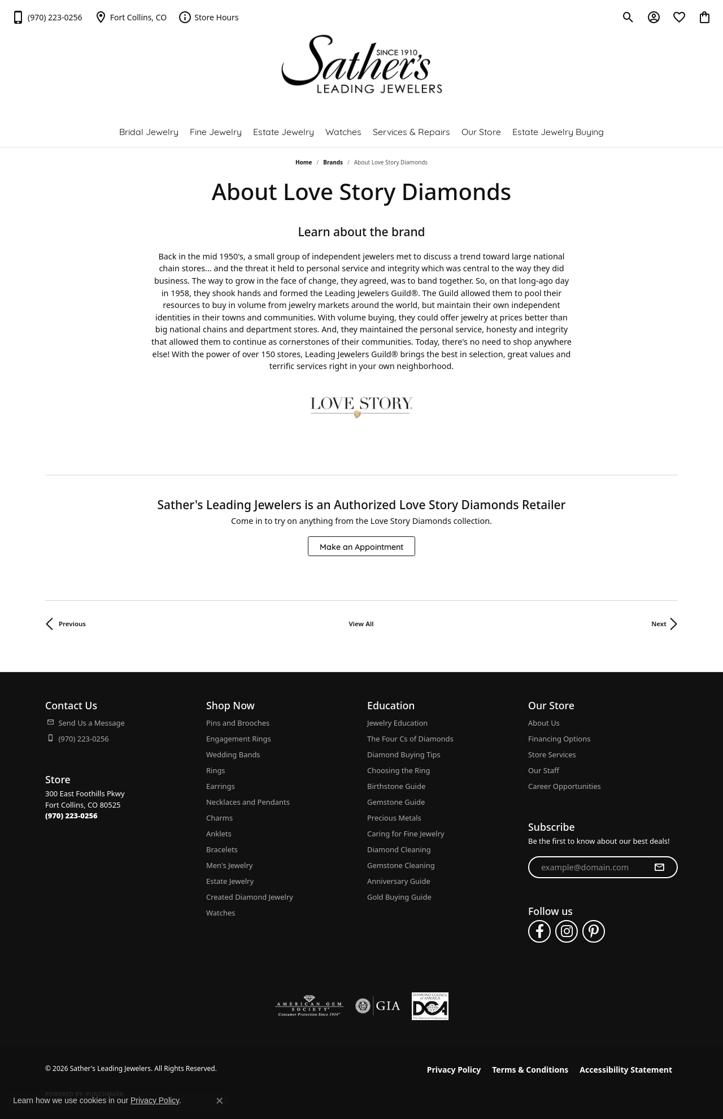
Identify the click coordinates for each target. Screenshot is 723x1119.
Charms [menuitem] (219, 818)
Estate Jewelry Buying (558, 131)
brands (333, 162)
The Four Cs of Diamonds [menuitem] (410, 739)
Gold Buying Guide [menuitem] (399, 897)
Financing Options (559, 739)
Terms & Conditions (530, 1069)
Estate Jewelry (283, 131)
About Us (544, 723)
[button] (628, 17)
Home (303, 162)
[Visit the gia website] (377, 1006)
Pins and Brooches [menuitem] (237, 723)
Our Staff (543, 770)
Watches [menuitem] (220, 913)
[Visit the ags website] (309, 1006)
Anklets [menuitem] (219, 834)
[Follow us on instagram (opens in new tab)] (566, 931)
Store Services (552, 754)
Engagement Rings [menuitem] (238, 739)
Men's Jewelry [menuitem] (229, 865)
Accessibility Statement (626, 1069)
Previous (72, 623)
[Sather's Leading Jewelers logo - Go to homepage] (361, 64)
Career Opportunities (564, 786)
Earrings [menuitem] (220, 786)
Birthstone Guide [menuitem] (396, 786)
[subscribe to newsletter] (659, 867)
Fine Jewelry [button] (216, 131)
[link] (46, 17)
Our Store (481, 131)
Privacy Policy (454, 1069)
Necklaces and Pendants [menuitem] (248, 802)
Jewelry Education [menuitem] (397, 723)
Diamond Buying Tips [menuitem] (404, 754)
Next (659, 623)
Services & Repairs (411, 131)
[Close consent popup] (219, 1101)
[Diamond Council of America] (430, 1006)
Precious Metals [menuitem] (394, 818)
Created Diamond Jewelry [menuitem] (249, 897)
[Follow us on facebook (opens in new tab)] (539, 931)
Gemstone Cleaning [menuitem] (401, 865)
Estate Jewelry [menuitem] (230, 881)
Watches (343, 131)
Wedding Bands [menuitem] (233, 754)
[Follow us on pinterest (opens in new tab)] (593, 931)
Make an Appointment (361, 546)
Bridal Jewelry (148, 131)
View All (361, 623)
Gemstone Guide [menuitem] (396, 802)
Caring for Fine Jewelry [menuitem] (406, 834)
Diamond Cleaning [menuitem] (399, 849)
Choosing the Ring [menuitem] (398, 770)
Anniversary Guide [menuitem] (398, 881)
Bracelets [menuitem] (222, 849)
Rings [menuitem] (215, 770)
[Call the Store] (71, 815)
